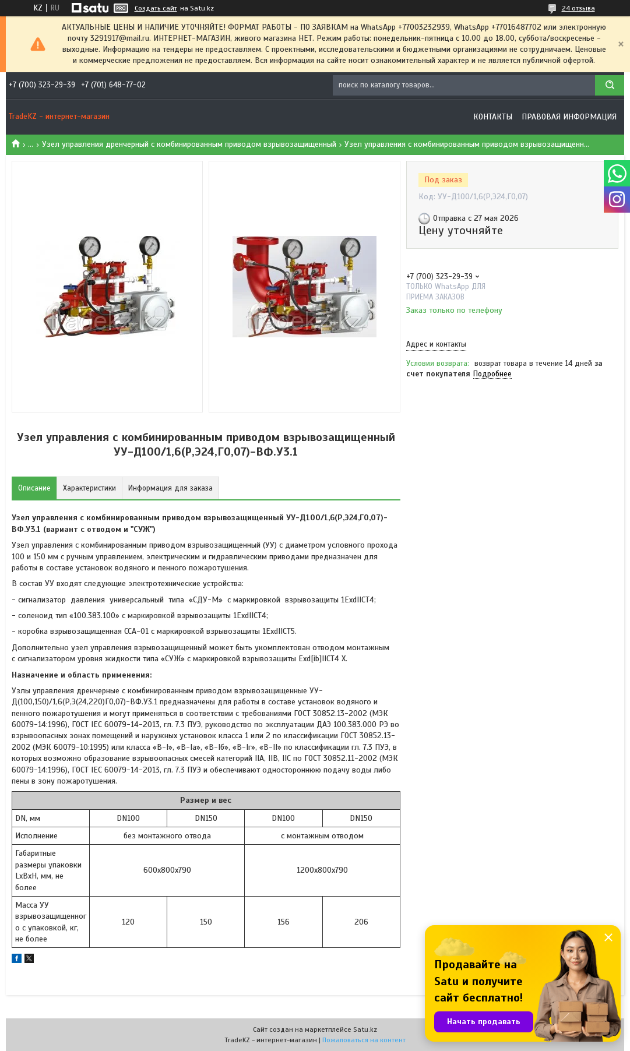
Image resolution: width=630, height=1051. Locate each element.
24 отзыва (578, 8)
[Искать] (609, 85)
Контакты (492, 117)
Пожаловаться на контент (364, 1040)
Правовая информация (569, 117)
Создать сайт (156, 8)
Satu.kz (365, 1029)
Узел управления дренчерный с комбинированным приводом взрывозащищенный (189, 144)
